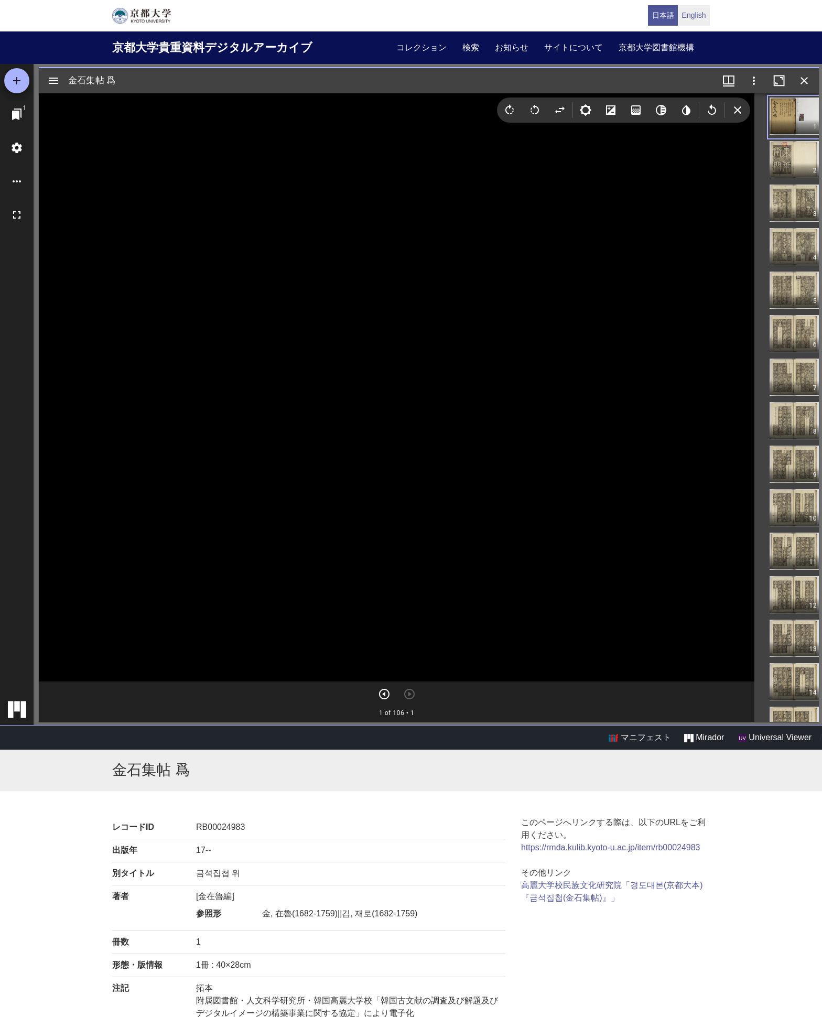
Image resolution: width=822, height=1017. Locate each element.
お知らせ (511, 47)
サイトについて (573, 47)
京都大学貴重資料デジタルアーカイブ (212, 47)
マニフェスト (639, 737)
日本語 (663, 15)
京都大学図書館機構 (656, 47)
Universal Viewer (775, 737)
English (694, 15)
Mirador (704, 737)
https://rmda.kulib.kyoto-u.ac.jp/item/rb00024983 (610, 847)
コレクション (421, 47)
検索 (470, 47)
